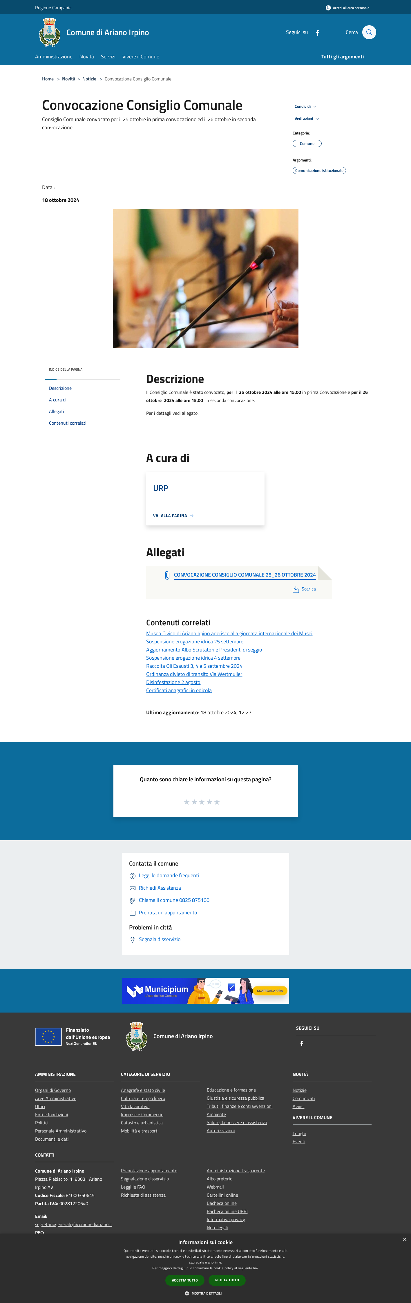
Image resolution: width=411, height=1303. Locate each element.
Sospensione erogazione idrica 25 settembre (194, 641)
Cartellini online (222, 1194)
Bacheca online (222, 1203)
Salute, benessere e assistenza (237, 1122)
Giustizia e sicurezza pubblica (235, 1097)
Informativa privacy (226, 1219)
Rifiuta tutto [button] (227, 1280)
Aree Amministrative (55, 1098)
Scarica (303, 588)
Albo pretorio (219, 1178)
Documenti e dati (52, 1138)
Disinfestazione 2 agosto (173, 682)
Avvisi (299, 1106)
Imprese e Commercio (142, 1114)
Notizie (89, 78)
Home (48, 78)
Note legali (217, 1227)
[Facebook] (315, 32)
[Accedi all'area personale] (347, 7)
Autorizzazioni (221, 1130)
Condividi (306, 106)
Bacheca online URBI (227, 1211)
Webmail (215, 1186)
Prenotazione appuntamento (149, 1170)
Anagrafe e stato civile (143, 1090)
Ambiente (216, 1114)
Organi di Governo (53, 1090)
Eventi (299, 1141)
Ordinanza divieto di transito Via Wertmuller (194, 674)
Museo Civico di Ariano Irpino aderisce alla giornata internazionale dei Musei (229, 633)
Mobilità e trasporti (140, 1130)
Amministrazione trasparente (236, 1170)
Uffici (40, 1106)
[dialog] (205, 1268)
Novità (68, 78)
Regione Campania (53, 7)
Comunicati (304, 1098)
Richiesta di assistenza (143, 1194)
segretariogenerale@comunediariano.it (73, 1224)
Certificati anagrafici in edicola (179, 690)
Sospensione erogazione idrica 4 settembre (193, 658)
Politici (41, 1122)
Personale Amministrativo (60, 1130)
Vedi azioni (308, 118)
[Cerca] (369, 32)
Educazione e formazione (231, 1089)
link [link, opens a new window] (255, 1268)
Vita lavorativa (135, 1106)
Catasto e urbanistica (142, 1122)
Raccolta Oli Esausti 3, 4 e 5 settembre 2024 (194, 666)
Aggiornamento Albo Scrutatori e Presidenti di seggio (204, 650)
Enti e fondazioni (51, 1114)
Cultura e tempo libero (143, 1098)
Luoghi (299, 1133)
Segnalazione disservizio (145, 1178)
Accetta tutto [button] (185, 1280)
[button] (205, 1293)
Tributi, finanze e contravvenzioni (240, 1106)
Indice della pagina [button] (65, 369)
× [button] (404, 1240)
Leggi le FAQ (133, 1186)
